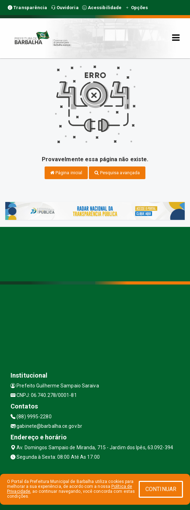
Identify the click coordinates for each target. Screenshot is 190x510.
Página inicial (66, 172)
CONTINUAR (160, 489)
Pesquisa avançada (117, 172)
